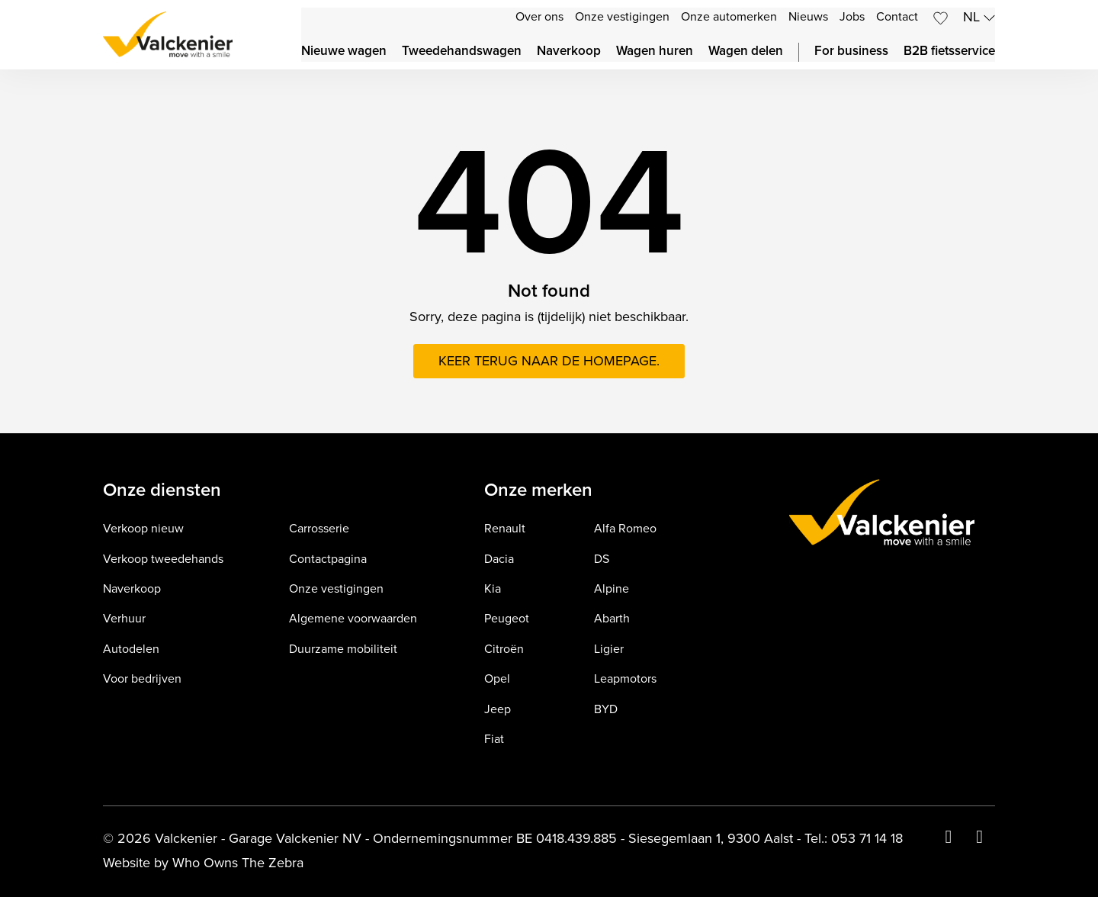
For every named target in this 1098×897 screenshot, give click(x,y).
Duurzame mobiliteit (343, 649)
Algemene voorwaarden (353, 619)
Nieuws (808, 17)
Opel (497, 679)
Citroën (504, 649)
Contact (897, 17)
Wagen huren (654, 51)
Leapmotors (625, 679)
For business (851, 51)
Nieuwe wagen (344, 51)
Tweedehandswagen (462, 51)
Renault (504, 529)
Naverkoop (569, 51)
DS (601, 559)
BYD (606, 710)
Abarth (612, 619)
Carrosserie (319, 529)
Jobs (852, 17)
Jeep (497, 710)
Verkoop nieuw (143, 529)
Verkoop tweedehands (163, 559)
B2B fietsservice (949, 51)
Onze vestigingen (622, 17)
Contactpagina (328, 559)
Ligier (609, 649)
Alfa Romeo (625, 529)
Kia (492, 589)
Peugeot (506, 619)
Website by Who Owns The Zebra (203, 863)
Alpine (611, 589)
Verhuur (124, 619)
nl (979, 17)
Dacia (499, 559)
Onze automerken (729, 17)
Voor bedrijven (142, 679)
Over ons (539, 17)
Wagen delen (745, 51)
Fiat (494, 739)
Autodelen (131, 649)
